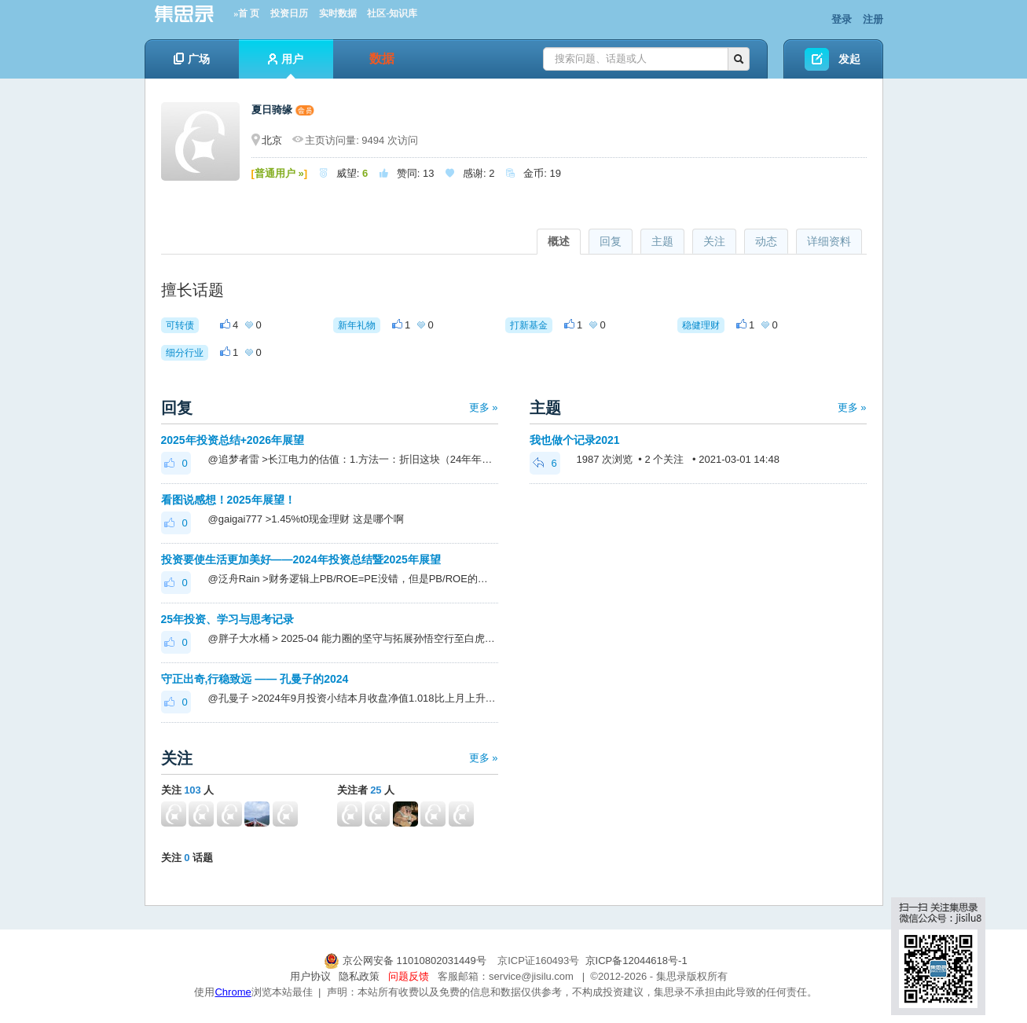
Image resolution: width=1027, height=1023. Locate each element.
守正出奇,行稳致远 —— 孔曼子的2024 (255, 679)
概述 (559, 241)
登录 (841, 19)
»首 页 (246, 13)
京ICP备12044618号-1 (636, 960)
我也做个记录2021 (575, 440)
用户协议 (310, 976)
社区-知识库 (392, 13)
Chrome (233, 992)
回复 (611, 241)
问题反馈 (408, 976)
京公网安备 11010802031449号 (406, 960)
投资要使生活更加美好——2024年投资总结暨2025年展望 (301, 559)
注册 (873, 19)
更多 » (483, 407)
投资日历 (289, 13)
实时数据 (338, 13)
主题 (662, 241)
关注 (714, 241)
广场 (192, 59)
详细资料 (829, 241)
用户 (285, 66)
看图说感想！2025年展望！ (228, 499)
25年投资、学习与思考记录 (228, 619)
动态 (766, 241)
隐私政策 (359, 976)
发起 (849, 59)
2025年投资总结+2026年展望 (232, 440)
